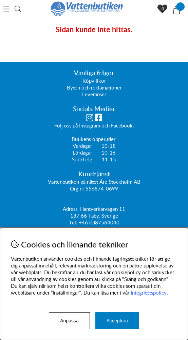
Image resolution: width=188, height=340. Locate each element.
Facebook (122, 125)
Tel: (74, 222)
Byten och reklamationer (94, 87)
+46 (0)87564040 (99, 222)
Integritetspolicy (149, 292)
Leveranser (94, 94)
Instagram (89, 125)
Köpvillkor (94, 80)
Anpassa (69, 320)
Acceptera (117, 320)
